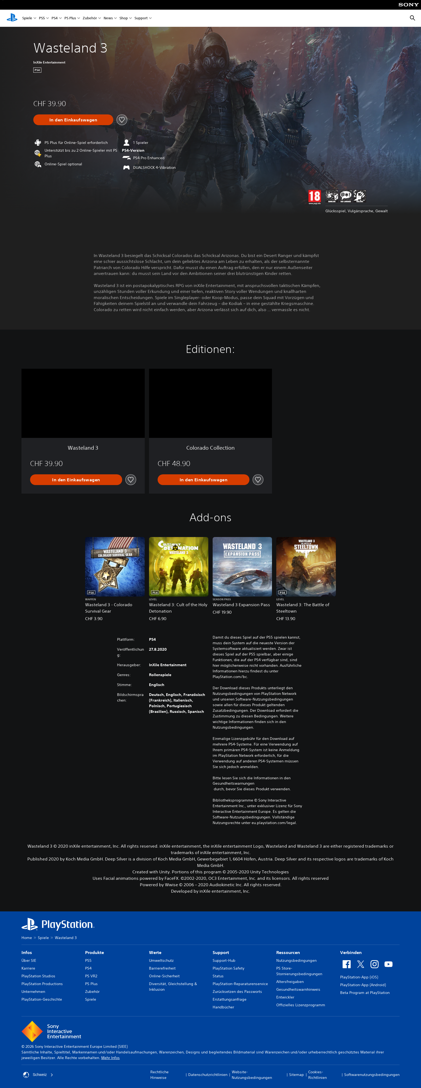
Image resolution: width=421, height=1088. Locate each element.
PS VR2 (91, 976)
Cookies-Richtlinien (317, 1075)
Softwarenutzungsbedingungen (372, 1074)
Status (218, 976)
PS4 (55, 18)
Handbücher (223, 1007)
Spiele (27, 18)
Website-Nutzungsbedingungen (252, 1075)
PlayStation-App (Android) (363, 984)
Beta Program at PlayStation (365, 992)
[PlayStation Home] (12, 18)
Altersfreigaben (290, 981)
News (108, 18)
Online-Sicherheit (164, 976)
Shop (123, 18)
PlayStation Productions (42, 983)
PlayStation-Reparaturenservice (240, 983)
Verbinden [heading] (351, 952)
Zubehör (90, 18)
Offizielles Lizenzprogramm (300, 1005)
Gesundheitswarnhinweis (298, 989)
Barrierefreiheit (162, 968)
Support (141, 18)
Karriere (28, 968)
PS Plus (70, 18)
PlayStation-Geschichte (41, 999)
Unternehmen (33, 991)
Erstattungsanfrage (229, 999)
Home (26, 937)
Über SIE (28, 960)
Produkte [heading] (94, 952)
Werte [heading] (155, 952)
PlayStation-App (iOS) (359, 977)
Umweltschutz (161, 960)
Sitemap (296, 1074)
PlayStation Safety (228, 968)
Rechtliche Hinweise (159, 1075)
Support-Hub (224, 960)
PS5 (42, 18)
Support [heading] (221, 952)
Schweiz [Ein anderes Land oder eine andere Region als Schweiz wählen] (38, 1074)
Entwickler (285, 997)
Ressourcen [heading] (288, 952)
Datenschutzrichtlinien (207, 1074)
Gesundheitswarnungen (233, 783)
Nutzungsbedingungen (296, 960)
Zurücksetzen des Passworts (237, 991)
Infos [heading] (26, 952)
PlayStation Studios (38, 976)
